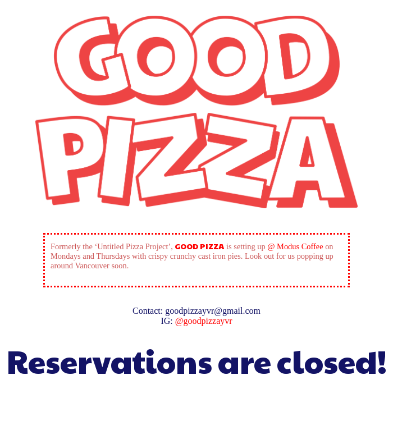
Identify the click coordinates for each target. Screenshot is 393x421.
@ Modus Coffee (295, 246)
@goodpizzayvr (203, 321)
